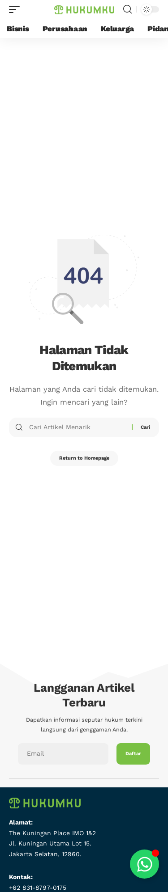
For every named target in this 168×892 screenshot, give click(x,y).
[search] (127, 9)
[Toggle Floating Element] (144, 864)
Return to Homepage (84, 458)
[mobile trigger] (16, 9)
